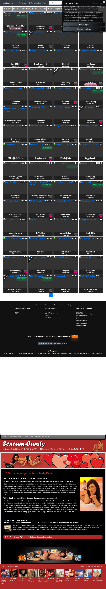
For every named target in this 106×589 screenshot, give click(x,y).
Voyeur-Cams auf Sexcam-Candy (4, 581)
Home (4, 436)
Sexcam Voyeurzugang (97, 579)
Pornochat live (50, 579)
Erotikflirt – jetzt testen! (42, 436)
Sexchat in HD (41, 537)
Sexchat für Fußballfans (42, 580)
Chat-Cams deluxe (13, 579)
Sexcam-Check (86, 579)
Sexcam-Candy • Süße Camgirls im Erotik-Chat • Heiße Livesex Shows (53, 446)
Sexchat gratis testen (15, 436)
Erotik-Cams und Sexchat (59, 580)
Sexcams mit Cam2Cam (31, 580)
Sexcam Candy (67, 579)
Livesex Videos (28, 436)
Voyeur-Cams (38, 527)
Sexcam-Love (77, 579)
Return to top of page (10, 566)
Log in (103, 566)
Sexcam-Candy (95, 566)
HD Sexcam (33, 537)
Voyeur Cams (48, 537)
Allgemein (16, 537)
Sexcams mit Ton (22, 579)
